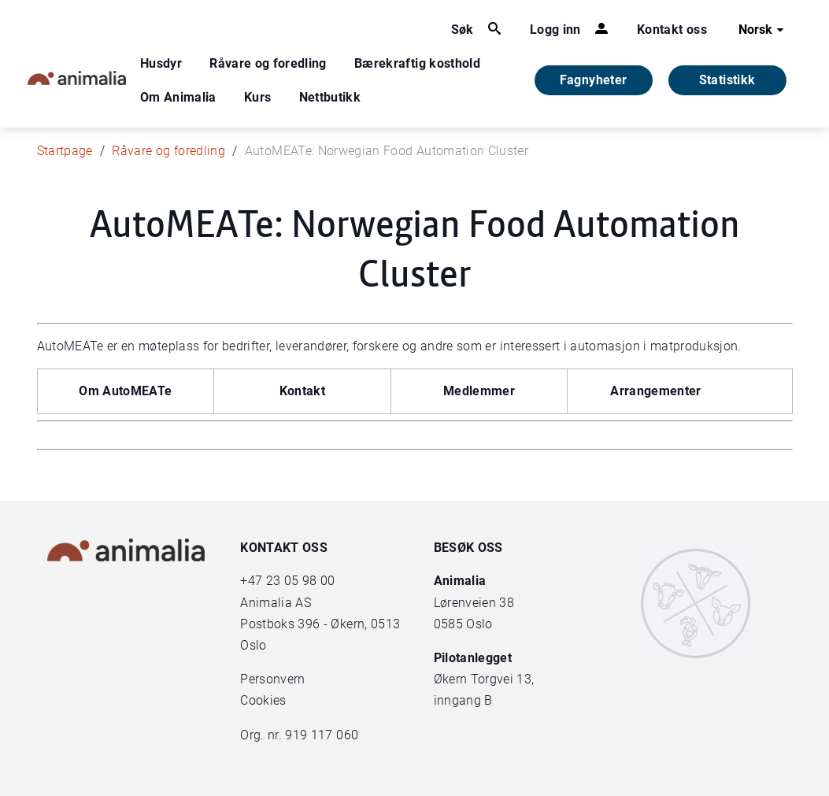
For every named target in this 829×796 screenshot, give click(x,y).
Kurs (257, 97)
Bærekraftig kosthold (417, 63)
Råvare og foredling (268, 63)
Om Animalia (178, 97)
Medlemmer (479, 390)
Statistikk (727, 79)
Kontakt (302, 390)
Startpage (65, 150)
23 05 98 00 (300, 580)
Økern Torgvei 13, (486, 679)
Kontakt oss (672, 29)
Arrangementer (655, 390)
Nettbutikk (330, 97)
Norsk (763, 30)
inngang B (463, 700)
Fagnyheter (593, 79)
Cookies (263, 700)
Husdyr (161, 63)
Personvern (272, 679)
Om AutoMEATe (125, 390)
